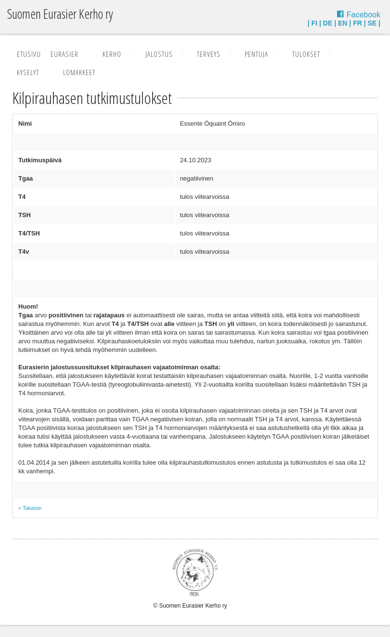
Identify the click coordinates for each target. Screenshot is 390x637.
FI (314, 23)
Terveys (209, 54)
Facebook (363, 15)
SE (372, 23)
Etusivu (29, 54)
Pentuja (256, 54)
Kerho (112, 54)
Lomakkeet (79, 72)
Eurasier (64, 54)
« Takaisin (30, 508)
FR (357, 23)
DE (327, 23)
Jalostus (159, 54)
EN (342, 23)
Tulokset (306, 54)
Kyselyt (28, 72)
